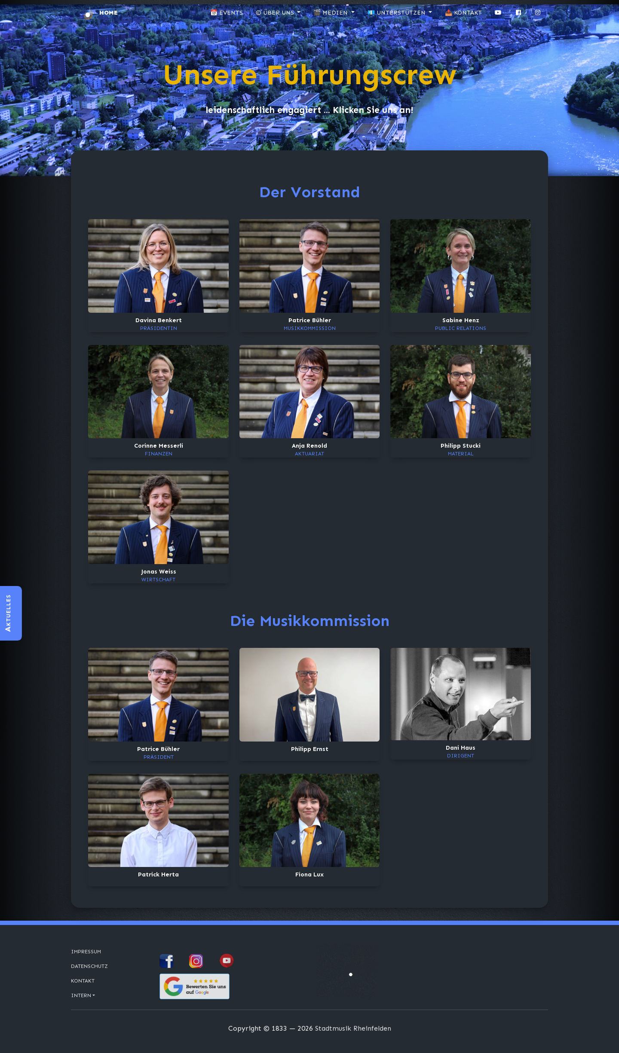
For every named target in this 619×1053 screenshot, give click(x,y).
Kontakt (83, 981)
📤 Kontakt (463, 12)
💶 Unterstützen (397, 12)
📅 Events (226, 12)
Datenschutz (89, 966)
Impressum (86, 952)
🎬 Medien (331, 12)
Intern (81, 995)
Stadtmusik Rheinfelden (353, 1028)
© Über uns (276, 12)
